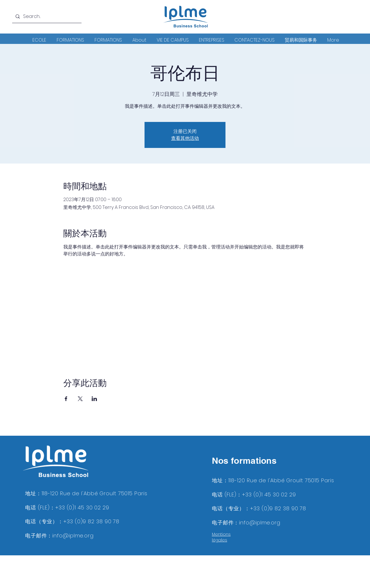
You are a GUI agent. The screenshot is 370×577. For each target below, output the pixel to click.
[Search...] (46, 16)
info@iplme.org (73, 535)
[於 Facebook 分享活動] (66, 398)
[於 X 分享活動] (80, 398)
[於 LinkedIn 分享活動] (94, 398)
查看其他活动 (185, 138)
